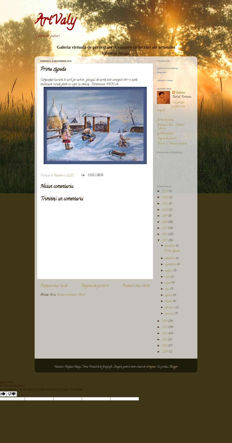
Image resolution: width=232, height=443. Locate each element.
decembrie (170, 246)
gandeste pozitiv (165, 133)
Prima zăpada (172, 251)
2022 (165, 204)
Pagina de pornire (95, 286)
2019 (165, 216)
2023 (165, 197)
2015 (165, 240)
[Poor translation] (12, 394)
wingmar (151, 367)
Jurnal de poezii (165, 120)
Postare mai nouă (53, 286)
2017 (165, 228)
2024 (165, 191)
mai (167, 289)
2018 (165, 222)
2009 (165, 352)
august (169, 271)
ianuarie (170, 314)
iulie (168, 277)
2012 (165, 334)
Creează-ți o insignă (165, 80)
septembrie (171, 264)
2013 (165, 327)
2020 (165, 210)
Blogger (173, 367)
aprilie (169, 295)
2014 (165, 321)
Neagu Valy (161, 72)
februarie (170, 307)
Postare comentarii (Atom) (71, 295)
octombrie (170, 258)
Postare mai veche (136, 286)
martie (169, 301)
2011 (165, 340)
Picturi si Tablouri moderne (172, 144)
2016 (165, 234)
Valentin (180, 93)
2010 (165, 346)
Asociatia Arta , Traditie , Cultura (171, 127)
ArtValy (55, 22)
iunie (168, 283)
